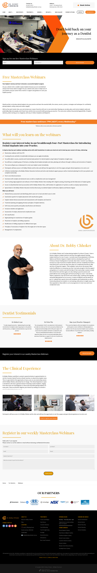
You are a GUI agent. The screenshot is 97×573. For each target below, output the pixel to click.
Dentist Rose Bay (82, 523)
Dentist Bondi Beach (82, 518)
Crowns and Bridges (44, 518)
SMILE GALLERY (58, 12)
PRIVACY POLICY (43, 556)
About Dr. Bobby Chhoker (27, 518)
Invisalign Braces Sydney (64, 547)
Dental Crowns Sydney (64, 537)
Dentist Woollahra (82, 529)
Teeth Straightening (44, 529)
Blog (22, 521)
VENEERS (39, 12)
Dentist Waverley (82, 526)
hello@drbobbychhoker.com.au (33, 7)
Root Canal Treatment (45, 539)
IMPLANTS (48, 12)
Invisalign (42, 531)
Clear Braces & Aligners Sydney (66, 532)
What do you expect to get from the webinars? (49, 463)
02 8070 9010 (29, 5)
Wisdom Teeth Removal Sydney (66, 545)
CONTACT (80, 12)
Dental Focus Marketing (50, 570)
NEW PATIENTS (19, 12)
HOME (4, 12)
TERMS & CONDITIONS (52, 556)
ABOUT (10, 12)
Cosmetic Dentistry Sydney (65, 539)
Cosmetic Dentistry (44, 523)
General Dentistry (44, 534)
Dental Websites (45, 568)
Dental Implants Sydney (64, 529)
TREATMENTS (29, 12)
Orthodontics (43, 536)
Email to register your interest (48, 417)
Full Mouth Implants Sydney (65, 534)
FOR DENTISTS (89, 12)
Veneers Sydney (62, 542)
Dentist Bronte (81, 521)
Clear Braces (43, 521)
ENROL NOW (48, 472)
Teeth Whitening (44, 526)
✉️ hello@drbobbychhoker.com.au (29, 534)
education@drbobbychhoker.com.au (12, 388)
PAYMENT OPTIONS (70, 12)
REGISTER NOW (80, 63)
